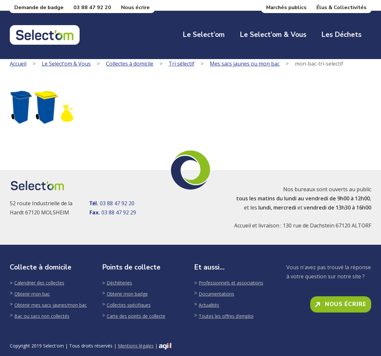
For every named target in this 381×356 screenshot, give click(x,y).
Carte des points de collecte (136, 316)
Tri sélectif (181, 63)
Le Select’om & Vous (273, 34)
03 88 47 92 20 (92, 7)
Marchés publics (286, 7)
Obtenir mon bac (32, 294)
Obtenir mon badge (127, 294)
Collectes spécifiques (129, 305)
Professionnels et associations (231, 283)
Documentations (216, 294)
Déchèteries (119, 283)
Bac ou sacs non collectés (41, 316)
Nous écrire (135, 7)
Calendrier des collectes (39, 283)
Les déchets (341, 34)
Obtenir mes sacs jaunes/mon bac (50, 305)
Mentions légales (136, 346)
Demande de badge (39, 7)
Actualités (209, 305)
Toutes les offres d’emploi (226, 316)
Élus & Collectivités (341, 7)
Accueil (18, 63)
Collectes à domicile (129, 63)
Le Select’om (204, 34)
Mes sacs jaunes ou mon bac (245, 63)
